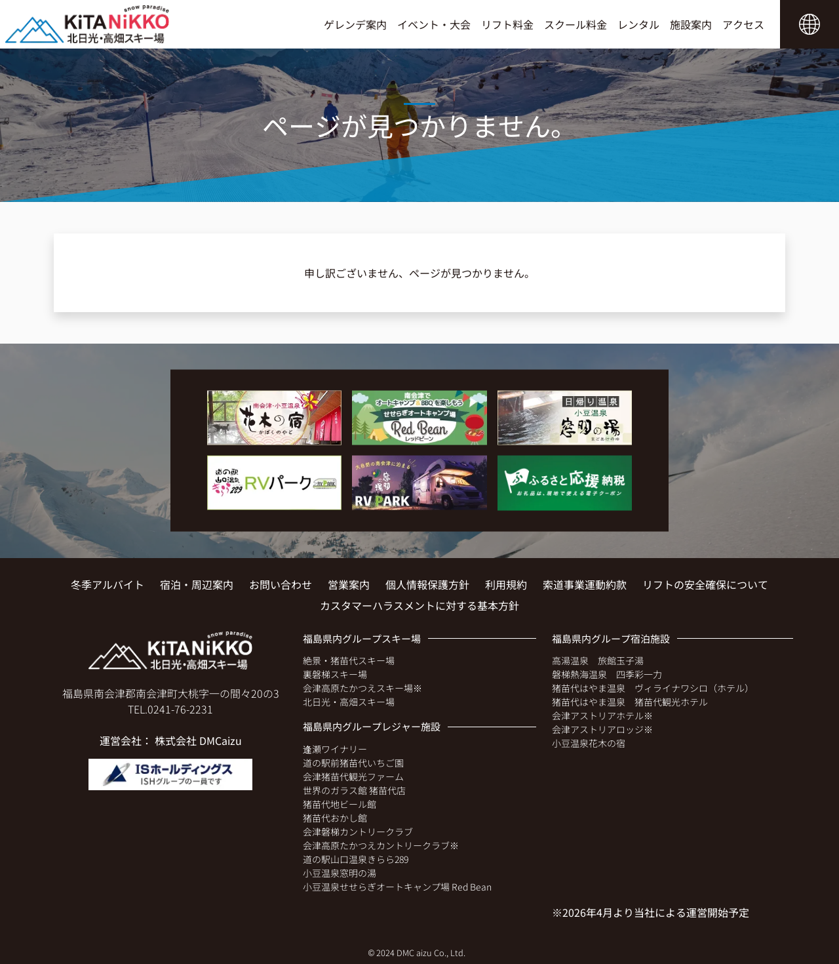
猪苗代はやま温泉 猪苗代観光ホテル (630, 701)
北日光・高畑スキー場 (349, 701)
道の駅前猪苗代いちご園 (353, 762)
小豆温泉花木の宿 (588, 743)
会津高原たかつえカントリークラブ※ (381, 845)
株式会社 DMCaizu (198, 740)
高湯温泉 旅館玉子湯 (598, 660)
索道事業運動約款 (585, 584)
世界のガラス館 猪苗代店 (354, 790)
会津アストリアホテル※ (602, 715)
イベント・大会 (434, 24)
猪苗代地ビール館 (339, 804)
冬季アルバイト (107, 584)
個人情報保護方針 (427, 584)
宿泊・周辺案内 (196, 584)
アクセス (743, 24)
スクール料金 (575, 24)
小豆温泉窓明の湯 (339, 872)
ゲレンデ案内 (355, 24)
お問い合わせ (280, 584)
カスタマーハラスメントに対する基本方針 (419, 605)
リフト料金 (507, 24)
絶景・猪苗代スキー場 (349, 660)
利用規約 (506, 584)
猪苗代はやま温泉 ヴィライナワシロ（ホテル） (653, 687)
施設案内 (691, 24)
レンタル (638, 24)
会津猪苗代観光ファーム (353, 776)
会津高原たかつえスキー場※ (362, 687)
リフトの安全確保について (705, 584)
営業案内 (349, 584)
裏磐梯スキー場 (335, 674)
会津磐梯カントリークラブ (358, 831)
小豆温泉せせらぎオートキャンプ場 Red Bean (397, 886)
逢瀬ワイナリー (335, 748)
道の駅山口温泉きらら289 (355, 859)
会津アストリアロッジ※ (602, 729)
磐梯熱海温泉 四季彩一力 (607, 674)
